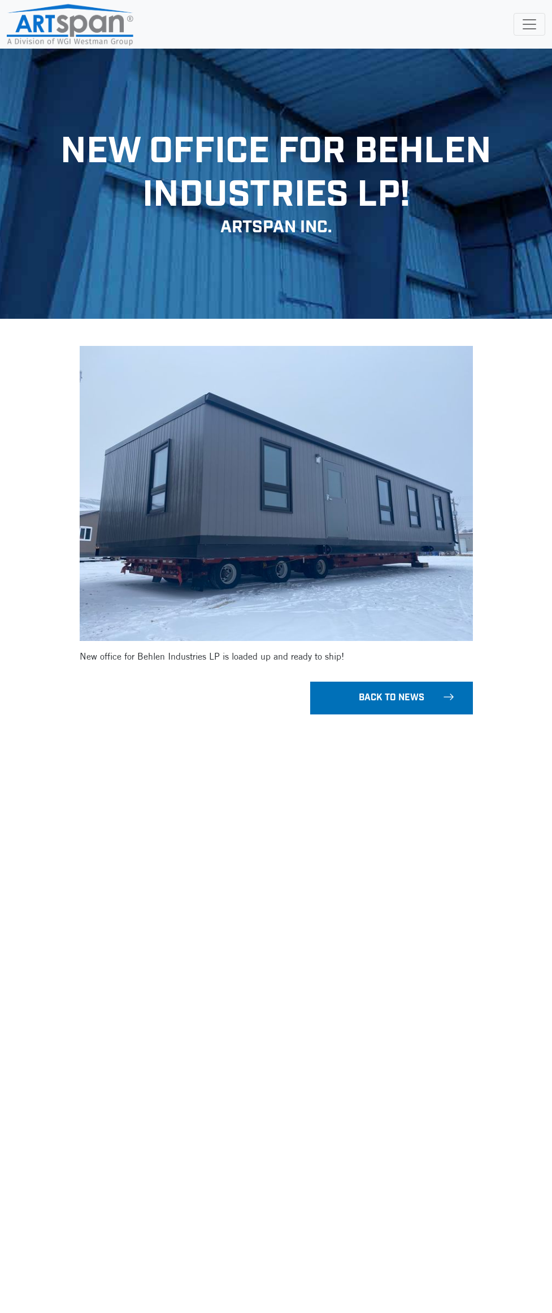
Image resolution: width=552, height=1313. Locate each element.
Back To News (406, 697)
